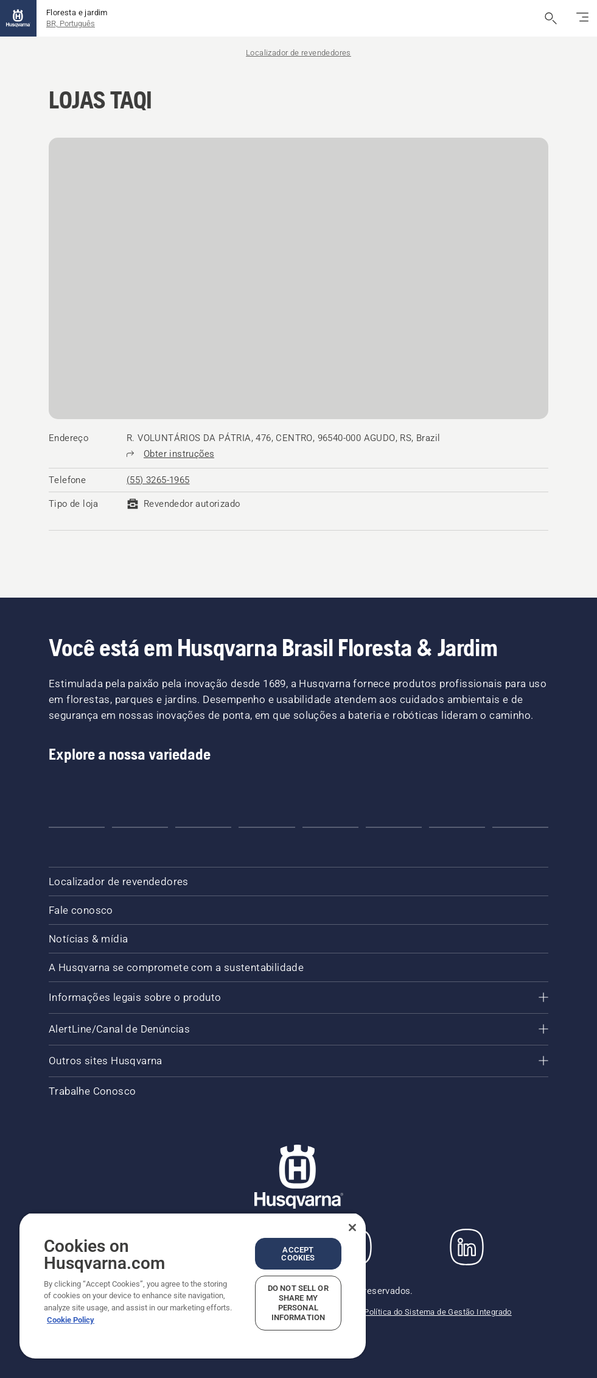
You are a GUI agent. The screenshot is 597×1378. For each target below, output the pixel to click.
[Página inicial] (18, 18)
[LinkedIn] (467, 1247)
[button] (77, 827)
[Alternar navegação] (582, 18)
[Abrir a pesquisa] (550, 18)
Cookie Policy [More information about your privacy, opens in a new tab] (70, 1319)
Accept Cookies (298, 1253)
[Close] (352, 1227)
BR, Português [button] (70, 23)
